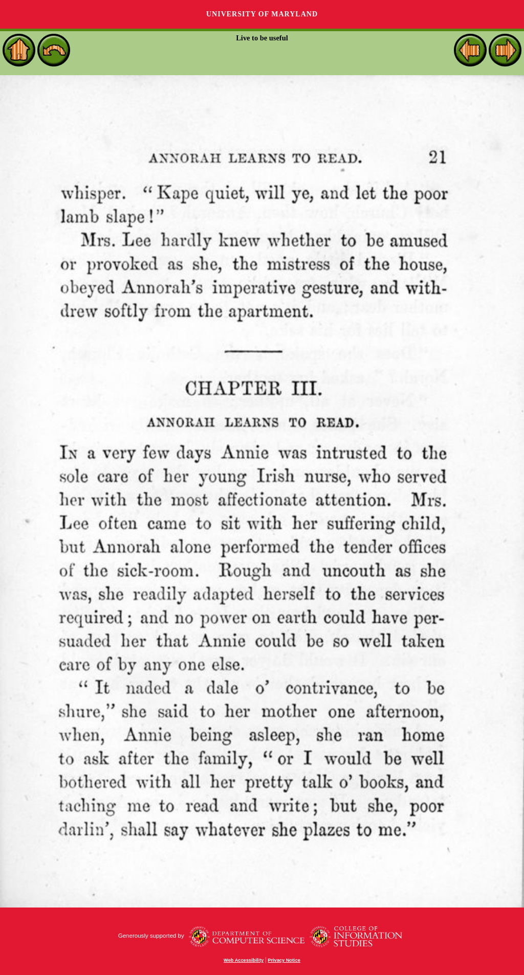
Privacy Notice (284, 960)
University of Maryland (262, 14)
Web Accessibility (244, 960)
